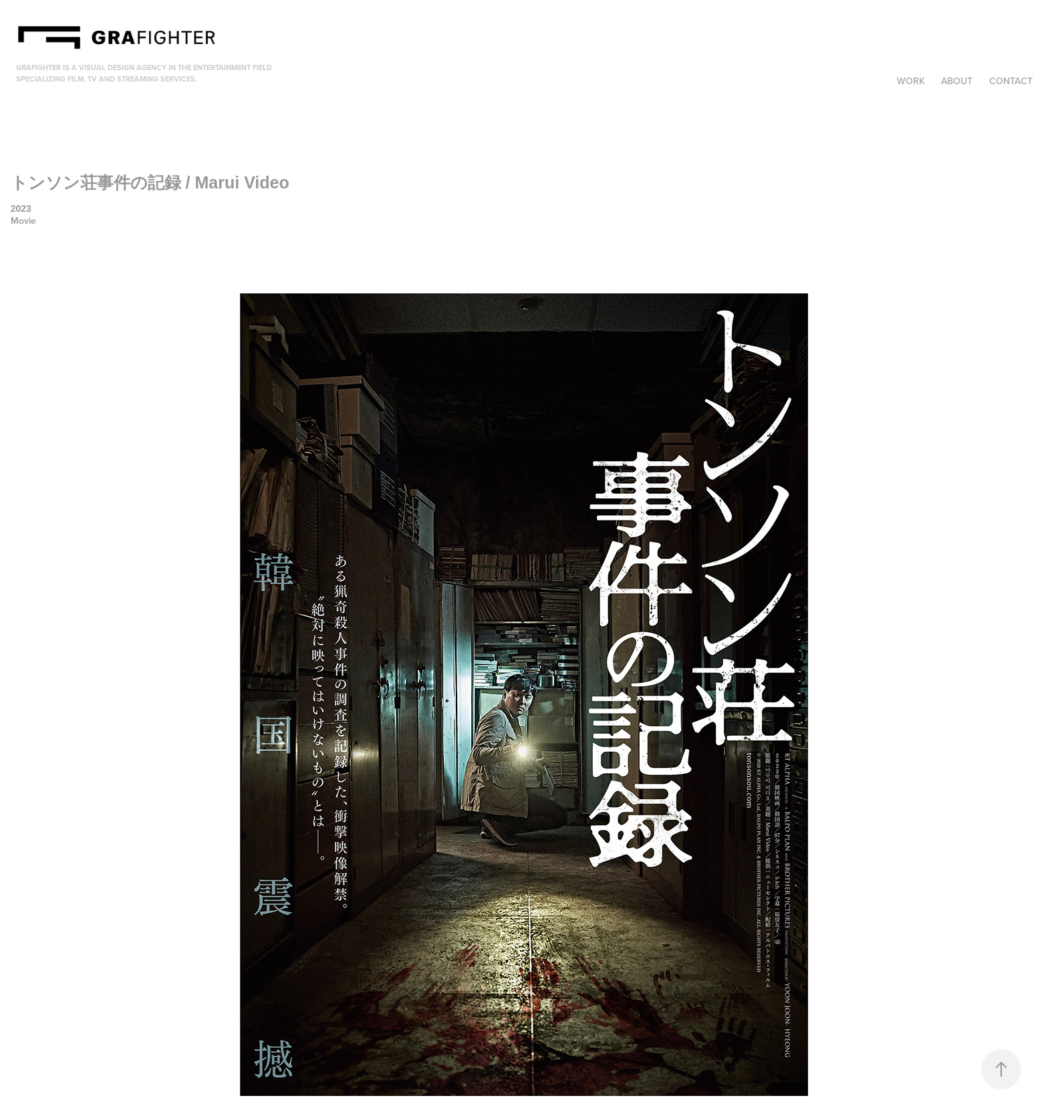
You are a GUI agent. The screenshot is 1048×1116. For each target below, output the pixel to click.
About (956, 81)
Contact (1011, 81)
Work (911, 81)
